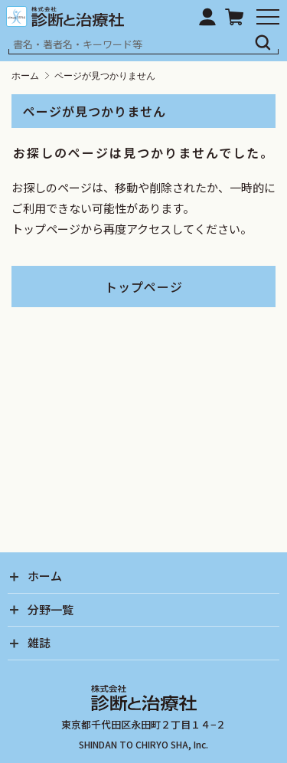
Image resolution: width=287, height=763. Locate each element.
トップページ (144, 286)
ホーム (25, 75)
